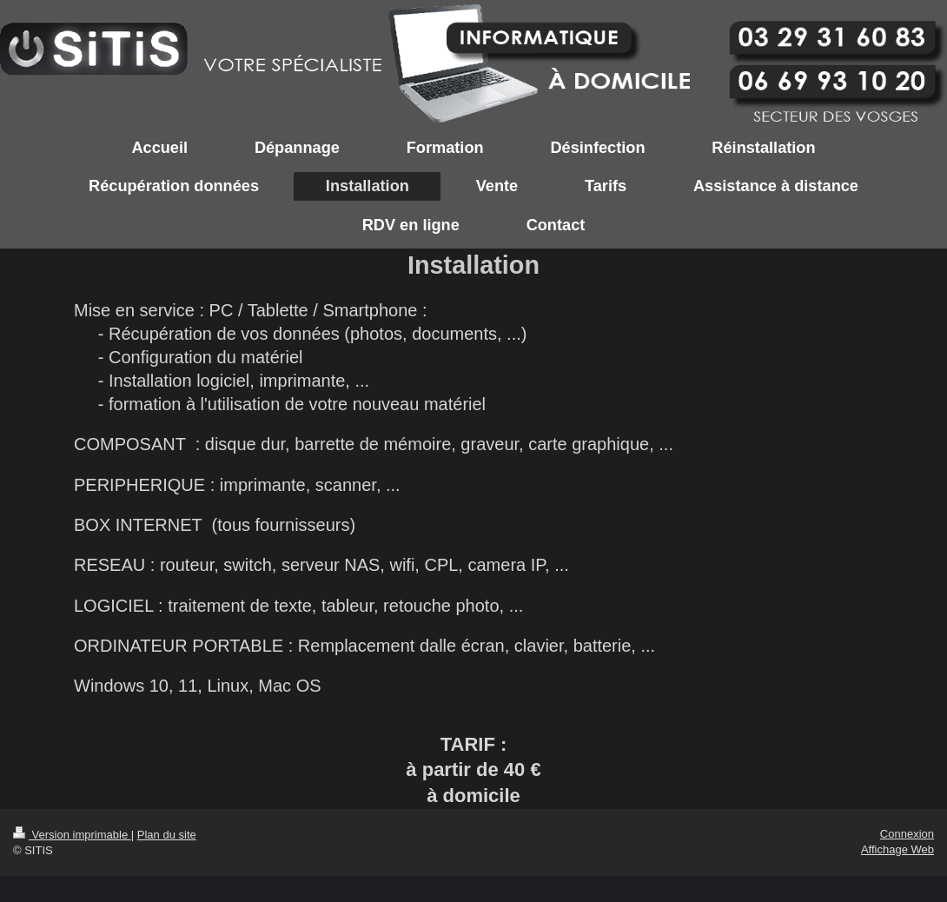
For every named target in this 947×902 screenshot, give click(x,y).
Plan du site (166, 834)
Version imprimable (72, 834)
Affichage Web (897, 849)
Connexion (907, 833)
